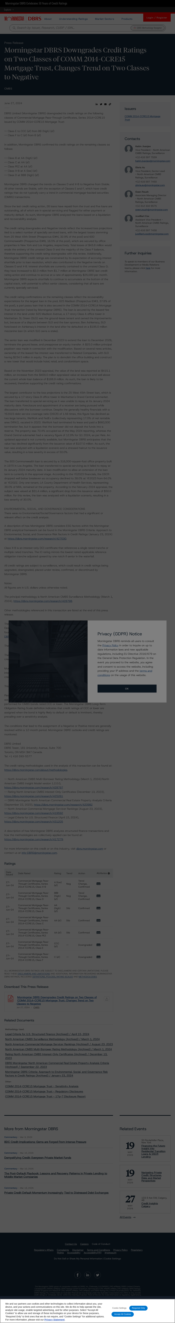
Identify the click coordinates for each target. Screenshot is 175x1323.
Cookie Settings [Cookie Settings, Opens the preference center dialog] (119, 1310)
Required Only (138, 1310)
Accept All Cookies (122, 1316)
